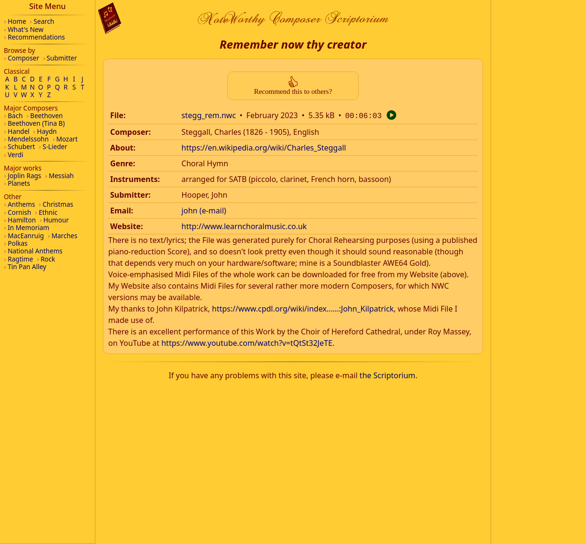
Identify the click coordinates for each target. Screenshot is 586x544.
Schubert (21, 146)
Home (17, 21)
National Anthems (35, 250)
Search (44, 21)
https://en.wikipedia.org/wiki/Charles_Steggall (264, 146)
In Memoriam (28, 227)
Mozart (67, 138)
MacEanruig (26, 235)
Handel (19, 131)
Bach (15, 115)
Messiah (61, 175)
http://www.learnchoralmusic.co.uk (244, 225)
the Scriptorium (387, 374)
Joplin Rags (24, 175)
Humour (56, 219)
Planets (19, 183)
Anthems (21, 204)
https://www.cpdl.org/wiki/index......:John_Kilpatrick (303, 307)
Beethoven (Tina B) (36, 123)
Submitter (62, 57)
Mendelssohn (28, 138)
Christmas (57, 204)
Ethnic (48, 212)
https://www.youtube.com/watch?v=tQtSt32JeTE (246, 342)
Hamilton (22, 219)
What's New (25, 29)
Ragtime (20, 258)
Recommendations (36, 36)
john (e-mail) (204, 209)
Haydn (47, 131)
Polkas (17, 243)
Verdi (15, 154)
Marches (64, 235)
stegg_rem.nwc (209, 115)
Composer (23, 57)
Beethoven (46, 115)
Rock (48, 258)
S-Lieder (54, 146)
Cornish (19, 212)
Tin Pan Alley (27, 266)
